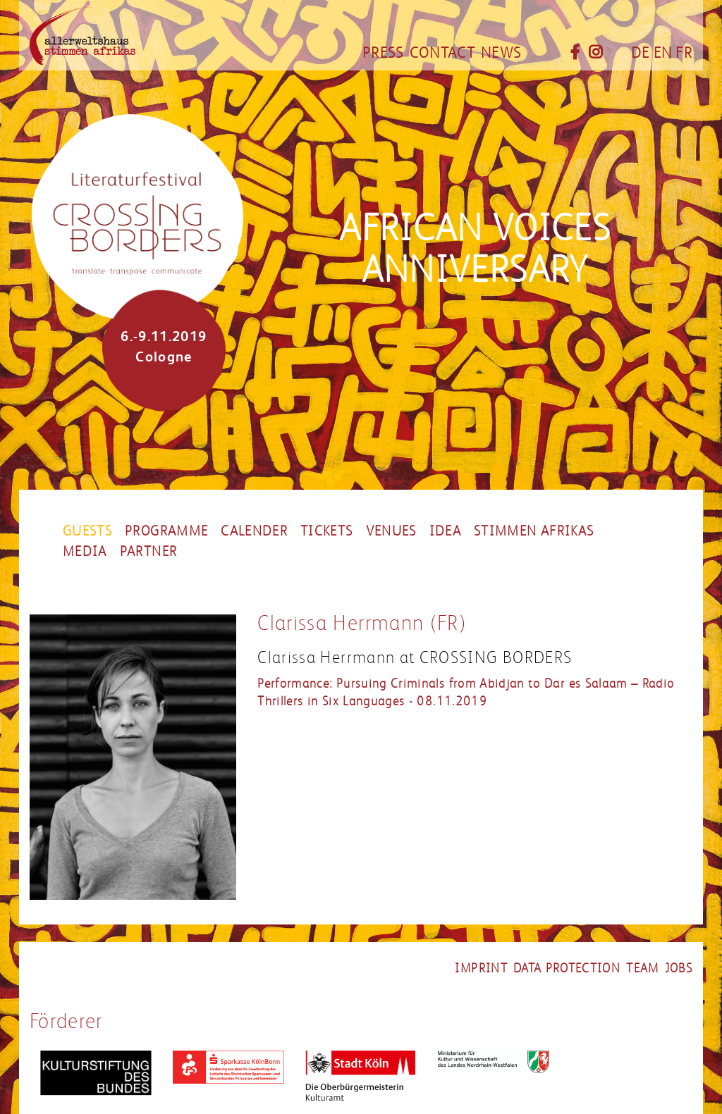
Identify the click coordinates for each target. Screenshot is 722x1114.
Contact (442, 52)
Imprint (481, 968)
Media (85, 551)
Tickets (326, 531)
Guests (87, 531)
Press (383, 52)
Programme (166, 531)
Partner (148, 551)
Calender (254, 531)
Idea (445, 531)
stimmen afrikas (534, 531)
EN (663, 52)
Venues (391, 531)
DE (640, 52)
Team (642, 968)
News (501, 52)
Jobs (678, 968)
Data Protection (566, 968)
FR (683, 52)
